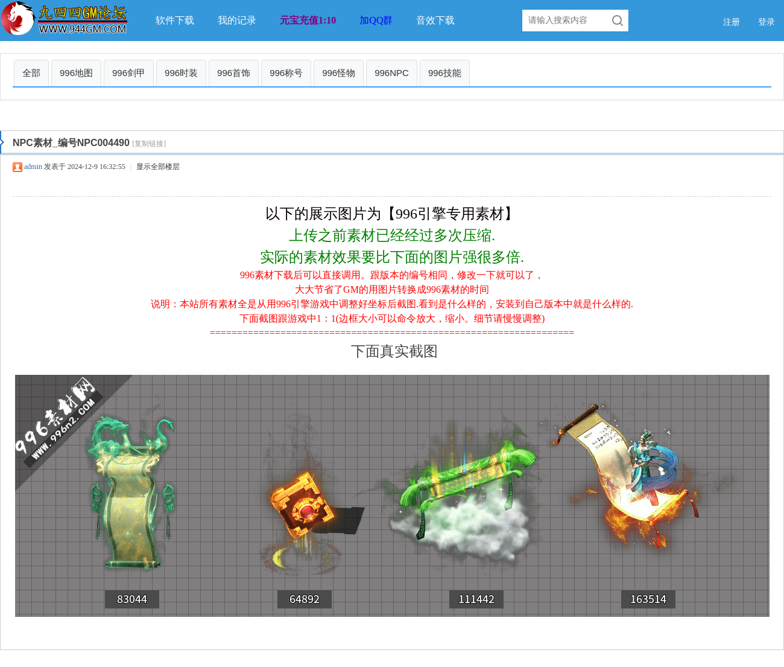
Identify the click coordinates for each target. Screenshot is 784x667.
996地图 (76, 73)
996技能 (444, 73)
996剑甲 (128, 73)
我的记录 (237, 20)
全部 (31, 73)
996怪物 (338, 73)
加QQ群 (376, 20)
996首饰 (233, 73)
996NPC (392, 73)
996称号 (286, 73)
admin (33, 166)
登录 (766, 22)
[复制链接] (149, 143)
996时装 (181, 73)
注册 (731, 22)
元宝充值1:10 (308, 20)
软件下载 (175, 20)
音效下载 (435, 20)
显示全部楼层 (158, 166)
